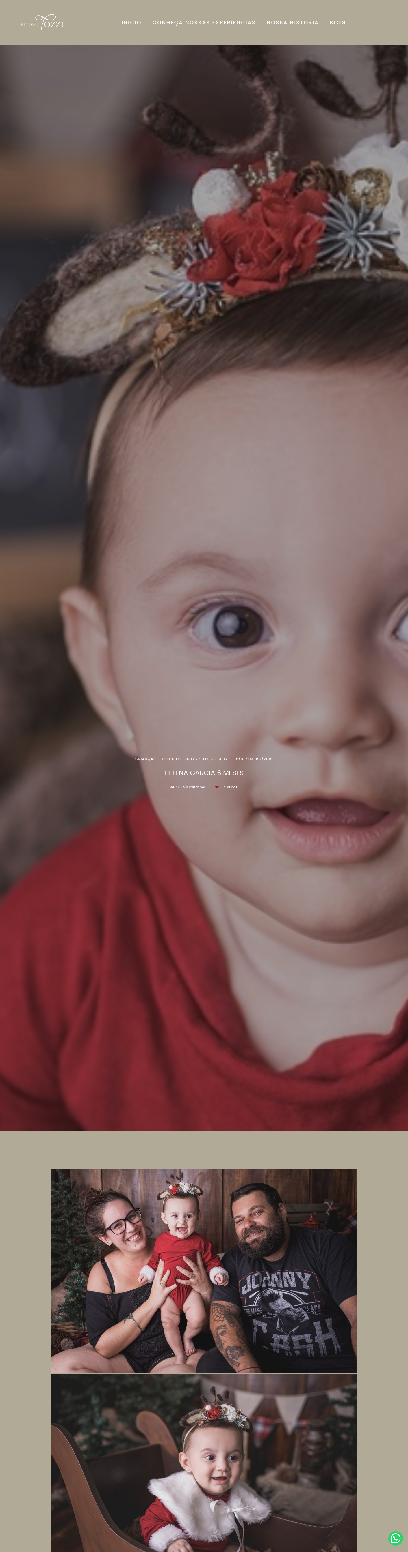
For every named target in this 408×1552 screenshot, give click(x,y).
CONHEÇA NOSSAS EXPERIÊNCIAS (204, 22)
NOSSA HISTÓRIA (293, 22)
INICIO (131, 22)
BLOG (338, 22)
